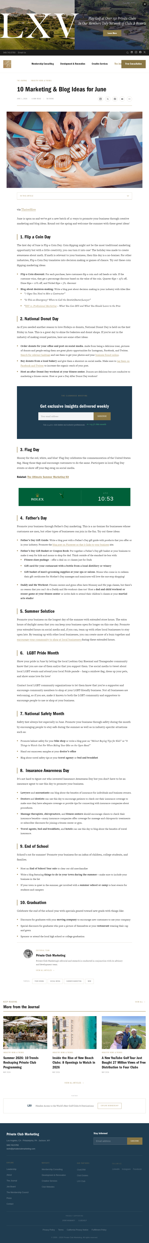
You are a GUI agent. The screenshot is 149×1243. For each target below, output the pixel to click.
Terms (61, 1230)
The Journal (119, 64)
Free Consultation (133, 64)
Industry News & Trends (41, 81)
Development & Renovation (72, 64)
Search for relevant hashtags (35, 355)
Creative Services (100, 64)
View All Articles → (74, 1083)
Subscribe (102, 416)
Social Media (55, 981)
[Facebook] (140, 52)
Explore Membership (109, 1106)
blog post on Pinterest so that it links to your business (80, 544)
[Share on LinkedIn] (100, 99)
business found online (107, 355)
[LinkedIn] (132, 52)
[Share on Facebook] (115, 99)
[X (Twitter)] (144, 52)
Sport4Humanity (68, 1221)
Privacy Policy (49, 1230)
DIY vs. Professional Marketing (41, 306)
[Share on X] (107, 99)
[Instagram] (136, 52)
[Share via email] (122, 99)
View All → (140, 1002)
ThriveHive (28, 209)
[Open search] (127, 52)
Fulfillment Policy (99, 1230)
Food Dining (39, 981)
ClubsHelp (82, 1221)
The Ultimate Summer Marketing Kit (48, 477)
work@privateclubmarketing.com (21, 1149)
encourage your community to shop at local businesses (49, 639)
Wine (89, 981)
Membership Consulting (43, 64)
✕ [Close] (145, 4)
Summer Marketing (74, 981)
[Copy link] (129, 99)
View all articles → (45, 970)
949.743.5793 (9, 52)
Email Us (22, 52)
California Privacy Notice (77, 1230)
